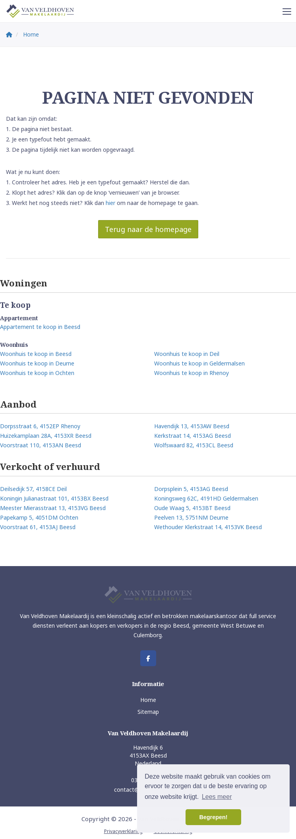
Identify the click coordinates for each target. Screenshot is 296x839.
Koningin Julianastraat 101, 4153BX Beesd (54, 498)
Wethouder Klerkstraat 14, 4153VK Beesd (208, 527)
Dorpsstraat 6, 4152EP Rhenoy (40, 426)
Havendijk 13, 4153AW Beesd (191, 426)
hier (110, 203)
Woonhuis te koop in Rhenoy (191, 373)
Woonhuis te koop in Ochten (37, 373)
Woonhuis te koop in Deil (186, 354)
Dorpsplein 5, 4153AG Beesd (191, 489)
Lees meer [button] (217, 796)
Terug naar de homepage (148, 229)
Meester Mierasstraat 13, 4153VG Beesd (53, 508)
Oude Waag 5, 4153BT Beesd (192, 508)
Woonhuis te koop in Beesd (36, 354)
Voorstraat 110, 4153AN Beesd (40, 445)
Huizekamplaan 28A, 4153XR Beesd (45, 435)
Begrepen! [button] (213, 817)
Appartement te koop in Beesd (40, 327)
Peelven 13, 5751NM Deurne (191, 517)
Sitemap (148, 711)
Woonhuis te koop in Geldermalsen (199, 363)
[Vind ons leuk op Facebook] (148, 658)
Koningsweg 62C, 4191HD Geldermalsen (206, 498)
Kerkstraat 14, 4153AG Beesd (192, 435)
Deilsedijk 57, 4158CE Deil (33, 489)
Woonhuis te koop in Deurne (37, 363)
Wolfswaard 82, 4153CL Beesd (193, 445)
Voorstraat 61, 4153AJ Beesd (37, 527)
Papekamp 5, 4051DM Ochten (39, 517)
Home (148, 700)
